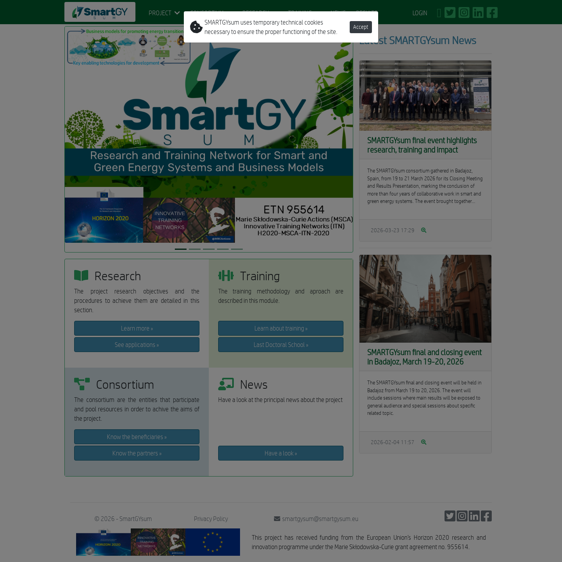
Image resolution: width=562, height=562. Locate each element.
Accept (360, 27)
